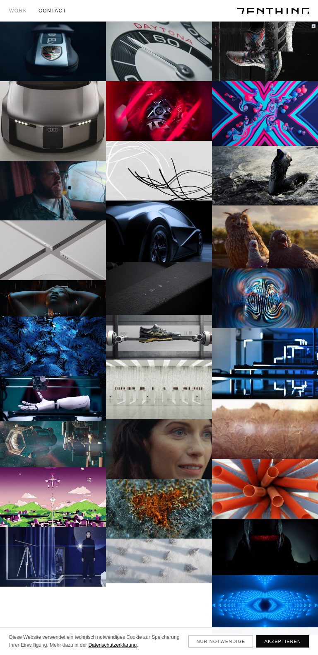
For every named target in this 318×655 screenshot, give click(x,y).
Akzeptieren (282, 641)
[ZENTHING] (273, 11)
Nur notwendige (220, 641)
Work (18, 11)
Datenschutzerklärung (112, 645)
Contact (52, 11)
